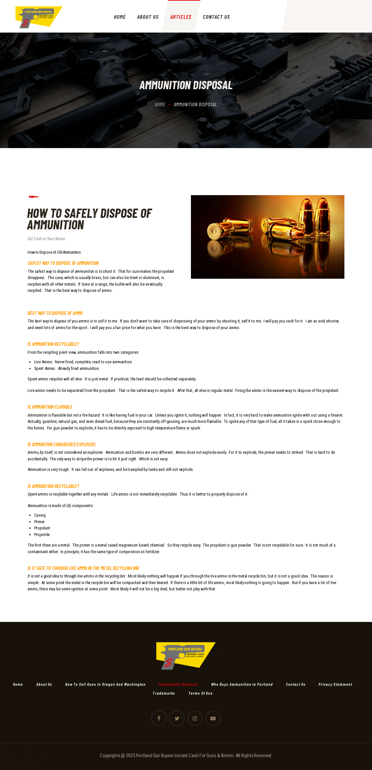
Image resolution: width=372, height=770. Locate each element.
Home (160, 104)
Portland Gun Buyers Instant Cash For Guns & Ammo (185, 755)
